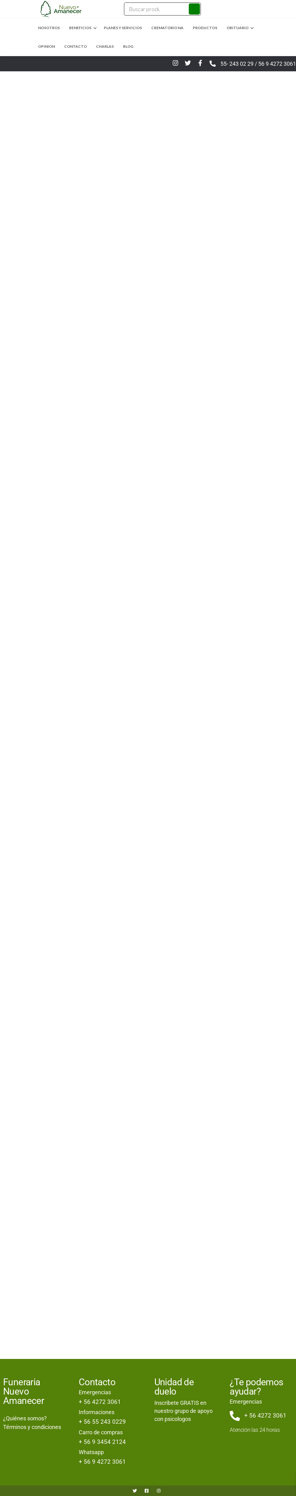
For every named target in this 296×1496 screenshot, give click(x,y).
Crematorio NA (167, 27)
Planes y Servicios (123, 27)
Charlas (105, 46)
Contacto (75, 46)
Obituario (238, 27)
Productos (205, 27)
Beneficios (80, 27)
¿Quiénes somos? (25, 1418)
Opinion (46, 46)
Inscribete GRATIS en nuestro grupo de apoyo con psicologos (183, 1411)
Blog (128, 46)
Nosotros (49, 27)
